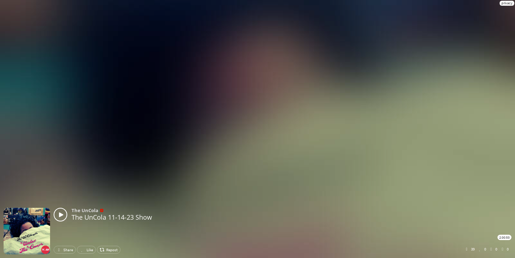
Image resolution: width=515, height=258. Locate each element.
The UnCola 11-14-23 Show (112, 217)
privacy (506, 3)
